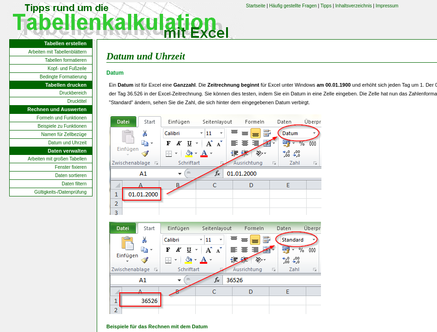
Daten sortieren (71, 175)
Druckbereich (73, 92)
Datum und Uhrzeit (67, 142)
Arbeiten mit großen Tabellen (57, 158)
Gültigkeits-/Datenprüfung (61, 192)
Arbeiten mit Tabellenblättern (57, 51)
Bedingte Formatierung (63, 76)
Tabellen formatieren (66, 60)
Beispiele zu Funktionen (62, 126)
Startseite (255, 5)
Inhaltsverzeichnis (353, 5)
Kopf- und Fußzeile (67, 68)
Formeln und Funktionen (62, 117)
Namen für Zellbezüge (64, 134)
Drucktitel (77, 101)
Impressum (387, 5)
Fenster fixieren (71, 167)
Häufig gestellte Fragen (292, 5)
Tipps (326, 5)
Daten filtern (74, 183)
